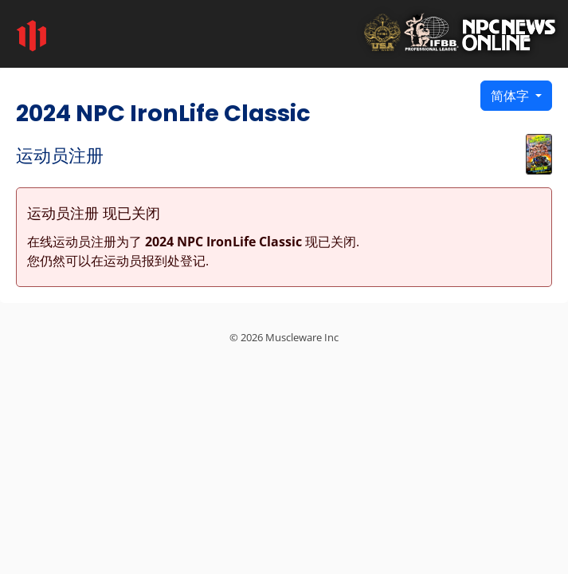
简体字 (511, 95)
